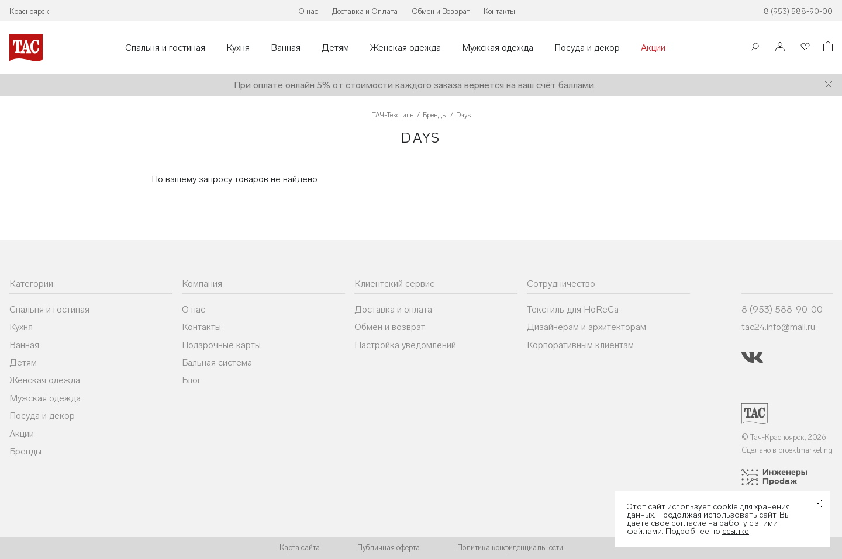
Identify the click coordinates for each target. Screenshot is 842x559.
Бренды (25, 451)
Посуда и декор (587, 48)
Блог (191, 380)
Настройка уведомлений (405, 344)
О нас (308, 11)
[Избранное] (804, 47)
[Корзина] (827, 48)
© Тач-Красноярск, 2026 (783, 437)
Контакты (499, 11)
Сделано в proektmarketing (787, 450)
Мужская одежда (497, 48)
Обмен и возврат (389, 326)
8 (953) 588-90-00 (798, 11)
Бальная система (217, 362)
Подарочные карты (221, 344)
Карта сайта (299, 547)
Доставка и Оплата (365, 11)
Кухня (238, 48)
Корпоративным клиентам (580, 344)
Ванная (286, 48)
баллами (576, 85)
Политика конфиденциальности (510, 547)
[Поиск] (755, 48)
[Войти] (780, 47)
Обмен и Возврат (441, 11)
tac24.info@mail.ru (778, 326)
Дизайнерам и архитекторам (586, 326)
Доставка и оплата (393, 309)
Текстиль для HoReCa (573, 309)
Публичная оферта (388, 547)
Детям (335, 48)
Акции (653, 48)
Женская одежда (405, 48)
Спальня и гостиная (165, 48)
